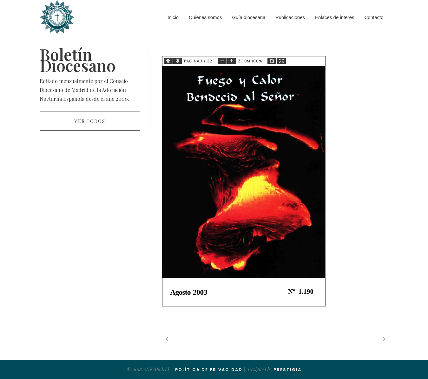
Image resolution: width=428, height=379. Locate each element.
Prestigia (287, 370)
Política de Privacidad (208, 370)
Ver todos (90, 121)
